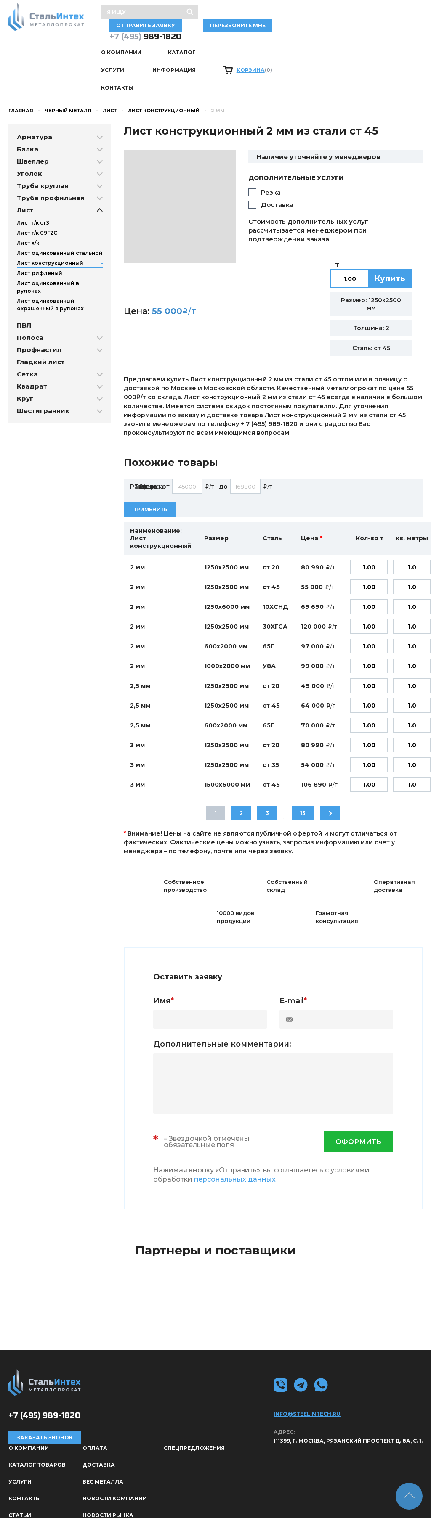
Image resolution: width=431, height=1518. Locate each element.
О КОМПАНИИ (121, 42)
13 (303, 770)
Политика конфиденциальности (376, 1500)
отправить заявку (313, 15)
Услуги (219, 42)
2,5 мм (140, 643)
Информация (272, 42)
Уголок (29, 131)
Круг (25, 356)
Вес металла (102, 1439)
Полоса (30, 295)
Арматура (34, 94)
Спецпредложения (194, 1405)
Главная (20, 68)
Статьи (19, 1472)
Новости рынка (107, 1472)
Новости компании (114, 1455)
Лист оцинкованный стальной (60, 210)
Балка (27, 106)
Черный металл (68, 68)
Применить (150, 466)
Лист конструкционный (164, 68)
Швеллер (33, 118)
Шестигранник (43, 368)
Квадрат (32, 343)
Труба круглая (43, 143)
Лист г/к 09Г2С (37, 190)
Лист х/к (28, 200)
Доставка (277, 162)
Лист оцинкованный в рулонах (48, 244)
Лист (110, 68)
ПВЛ (24, 282)
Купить (389, 236)
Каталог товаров (37, 1422)
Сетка (27, 331)
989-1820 (145, 26)
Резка (271, 149)
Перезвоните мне (388, 15)
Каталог (175, 42)
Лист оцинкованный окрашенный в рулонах (50, 262)
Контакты (330, 42)
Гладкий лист (41, 319)
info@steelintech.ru (307, 1371)
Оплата (94, 1405)
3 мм (137, 702)
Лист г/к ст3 (33, 180)
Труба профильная (51, 155)
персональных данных (235, 1136)
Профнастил (39, 307)
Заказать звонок (45, 1394)
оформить (358, 1099)
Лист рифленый (39, 230)
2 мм (137, 524)
